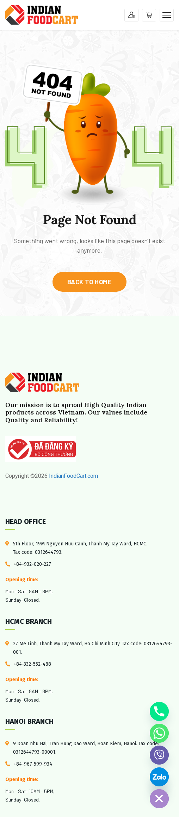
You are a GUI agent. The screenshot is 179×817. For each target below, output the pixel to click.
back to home (89, 282)
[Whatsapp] (159, 733)
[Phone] (159, 711)
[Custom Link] (159, 776)
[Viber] (159, 755)
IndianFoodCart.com (73, 476)
